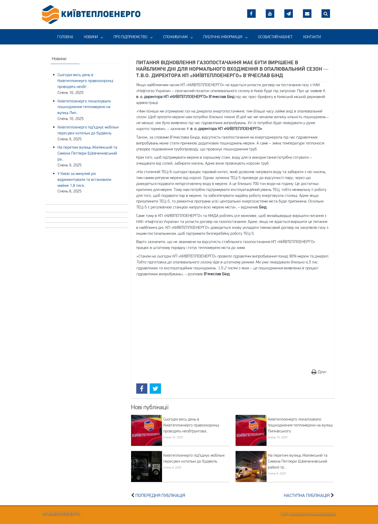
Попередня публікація (160, 495)
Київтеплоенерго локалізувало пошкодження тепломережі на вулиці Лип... (84, 107)
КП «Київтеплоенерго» (61, 514)
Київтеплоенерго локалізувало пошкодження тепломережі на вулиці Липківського (300, 425)
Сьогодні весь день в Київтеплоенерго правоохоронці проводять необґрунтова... (191, 425)
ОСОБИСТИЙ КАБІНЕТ (275, 37)
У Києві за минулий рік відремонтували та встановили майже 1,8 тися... (84, 179)
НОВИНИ (91, 37)
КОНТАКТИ (312, 37)
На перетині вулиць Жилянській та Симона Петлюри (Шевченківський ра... (87, 153)
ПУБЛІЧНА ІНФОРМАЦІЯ (222, 37)
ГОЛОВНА (65, 37)
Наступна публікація (307, 495)
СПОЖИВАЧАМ (175, 37)
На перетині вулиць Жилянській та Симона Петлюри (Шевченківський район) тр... (297, 461)
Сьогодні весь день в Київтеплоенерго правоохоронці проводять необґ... (85, 80)
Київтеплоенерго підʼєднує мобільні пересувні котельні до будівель (193, 458)
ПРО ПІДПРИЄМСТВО (130, 37)
